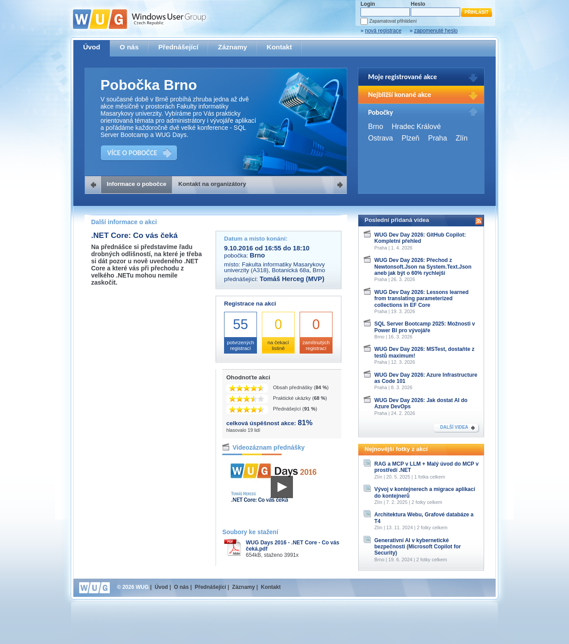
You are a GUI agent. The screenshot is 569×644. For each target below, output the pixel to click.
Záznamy (232, 47)
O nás (129, 47)
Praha (437, 138)
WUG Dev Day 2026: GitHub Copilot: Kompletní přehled (420, 238)
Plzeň (410, 138)
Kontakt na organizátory (212, 184)
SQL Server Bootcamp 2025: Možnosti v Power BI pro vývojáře (424, 327)
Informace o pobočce (136, 184)
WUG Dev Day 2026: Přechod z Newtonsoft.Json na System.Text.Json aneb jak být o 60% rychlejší (423, 266)
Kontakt (279, 47)
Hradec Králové (416, 126)
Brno (375, 126)
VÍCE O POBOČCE (132, 153)
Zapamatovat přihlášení (393, 21)
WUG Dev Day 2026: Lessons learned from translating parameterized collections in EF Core (421, 298)
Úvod (91, 47)
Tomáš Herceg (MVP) (292, 278)
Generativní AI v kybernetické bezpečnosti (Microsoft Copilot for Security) (417, 546)
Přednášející (178, 47)
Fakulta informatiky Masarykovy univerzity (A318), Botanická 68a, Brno (274, 267)
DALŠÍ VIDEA (454, 427)
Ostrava (380, 138)
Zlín (462, 138)
